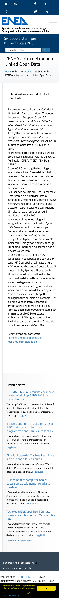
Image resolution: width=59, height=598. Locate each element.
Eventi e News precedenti (19, 540)
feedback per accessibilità (17, 568)
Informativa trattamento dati (11, 595)
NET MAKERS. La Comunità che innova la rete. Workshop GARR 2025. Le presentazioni (30, 395)
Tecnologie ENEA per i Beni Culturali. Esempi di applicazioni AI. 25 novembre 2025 (30, 515)
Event (31, 71)
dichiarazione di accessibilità (18, 563)
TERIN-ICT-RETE (25, 577)
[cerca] (23, 50)
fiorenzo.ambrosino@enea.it (25, 338)
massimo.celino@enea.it (22, 341)
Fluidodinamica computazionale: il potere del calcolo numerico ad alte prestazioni (28, 483)
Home (8, 71)
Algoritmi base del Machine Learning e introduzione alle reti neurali (30, 457)
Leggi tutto (24, 415)
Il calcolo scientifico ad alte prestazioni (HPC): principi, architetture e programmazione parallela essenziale (30, 427)
